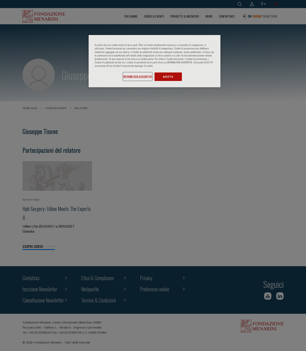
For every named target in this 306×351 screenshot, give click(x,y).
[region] (154, 61)
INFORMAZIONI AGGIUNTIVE (137, 76)
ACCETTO (168, 76)
